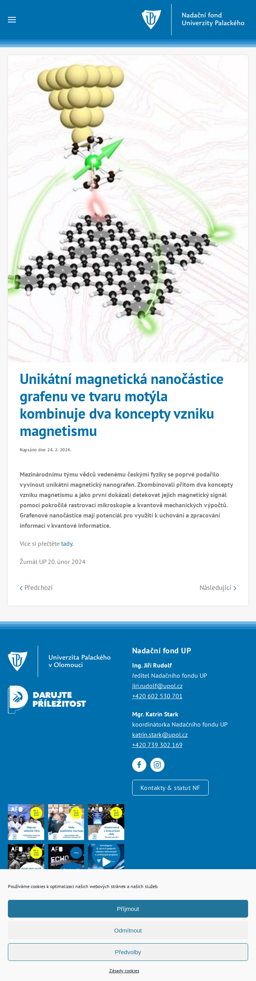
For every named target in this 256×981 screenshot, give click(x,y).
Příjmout (128, 908)
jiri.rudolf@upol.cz (157, 686)
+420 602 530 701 (157, 696)
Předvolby (128, 952)
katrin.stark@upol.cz (160, 734)
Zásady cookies (124, 971)
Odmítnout (128, 930)
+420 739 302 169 (157, 745)
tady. (67, 543)
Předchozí (36, 587)
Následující (218, 587)
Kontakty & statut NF (170, 788)
